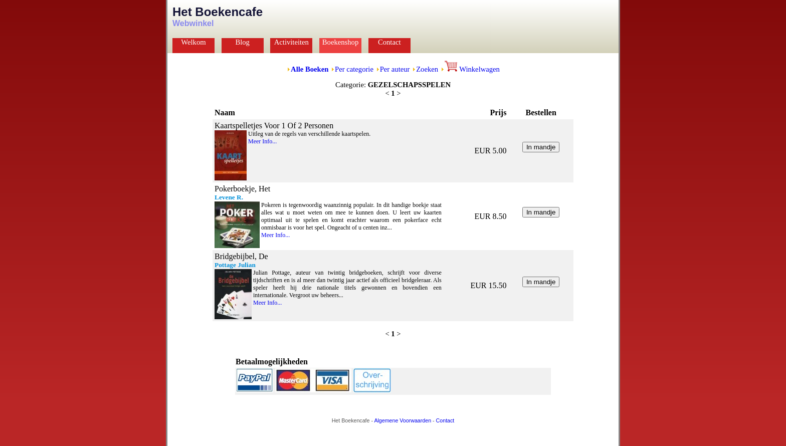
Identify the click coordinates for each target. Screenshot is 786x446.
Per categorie (354, 69)
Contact (389, 42)
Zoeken (427, 69)
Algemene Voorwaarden (402, 420)
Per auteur (395, 69)
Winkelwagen (472, 69)
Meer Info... (262, 141)
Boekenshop (340, 42)
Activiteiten (291, 42)
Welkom (193, 42)
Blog (242, 42)
